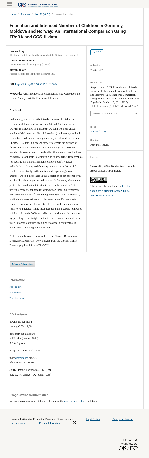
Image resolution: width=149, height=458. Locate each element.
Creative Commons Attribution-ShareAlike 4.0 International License (110, 191)
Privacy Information (49, 423)
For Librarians (17, 298)
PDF (98, 52)
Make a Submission (22, 264)
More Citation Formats (105, 113)
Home (13, 14)
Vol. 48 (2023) (42, 14)
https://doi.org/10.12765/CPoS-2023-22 (36, 84)
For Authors (16, 292)
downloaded (21, 357)
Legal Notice (93, 419)
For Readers (16, 286)
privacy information (74, 401)
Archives (25, 14)
